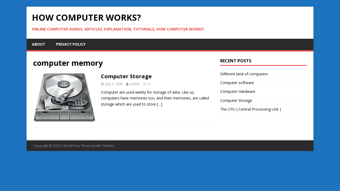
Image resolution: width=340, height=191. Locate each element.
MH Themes (105, 146)
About (38, 44)
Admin (135, 83)
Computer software (237, 82)
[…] (159, 104)
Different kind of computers (244, 73)
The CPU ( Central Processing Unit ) (250, 109)
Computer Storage (126, 76)
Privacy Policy (71, 44)
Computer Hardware (237, 91)
